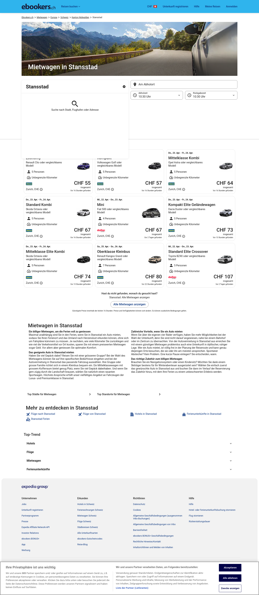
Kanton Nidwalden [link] (80, 17)
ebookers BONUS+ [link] (30, 538)
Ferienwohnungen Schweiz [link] (90, 510)
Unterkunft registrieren (175, 6)
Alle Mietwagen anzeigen (129, 304)
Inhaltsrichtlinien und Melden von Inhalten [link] (153, 547)
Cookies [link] (137, 510)
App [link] (23, 544)
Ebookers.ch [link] (27, 17)
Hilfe (196, 6)
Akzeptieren (230, 569)
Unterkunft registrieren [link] (32, 510)
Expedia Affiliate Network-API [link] (36, 527)
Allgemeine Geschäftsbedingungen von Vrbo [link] (154, 524)
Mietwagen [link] (42, 17)
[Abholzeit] (157, 95)
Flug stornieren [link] (196, 515)
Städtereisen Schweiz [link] (87, 527)
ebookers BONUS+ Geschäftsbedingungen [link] (153, 536)
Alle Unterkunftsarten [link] (87, 533)
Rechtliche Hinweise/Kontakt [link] (147, 541)
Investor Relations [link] (30, 533)
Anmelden (231, 6)
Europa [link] (54, 17)
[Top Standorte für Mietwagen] (129, 394)
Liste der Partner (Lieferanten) (132, 590)
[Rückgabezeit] (211, 95)
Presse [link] (25, 521)
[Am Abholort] (184, 84)
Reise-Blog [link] (82, 544)
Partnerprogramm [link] (30, 515)
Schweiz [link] (64, 17)
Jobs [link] (24, 504)
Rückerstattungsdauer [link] (199, 521)
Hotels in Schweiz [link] (85, 504)
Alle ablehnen (230, 579)
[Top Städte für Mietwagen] (59, 394)
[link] (51, 414)
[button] (129, 117)
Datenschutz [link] (139, 504)
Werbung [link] (26, 550)
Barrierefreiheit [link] (140, 530)
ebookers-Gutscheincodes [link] (89, 538)
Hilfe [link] (191, 504)
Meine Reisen (212, 6)
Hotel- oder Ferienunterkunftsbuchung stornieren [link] (212, 510)
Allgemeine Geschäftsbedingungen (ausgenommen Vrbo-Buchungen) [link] (157, 517)
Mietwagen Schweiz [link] (86, 515)
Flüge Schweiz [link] (84, 521)
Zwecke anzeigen (230, 590)
